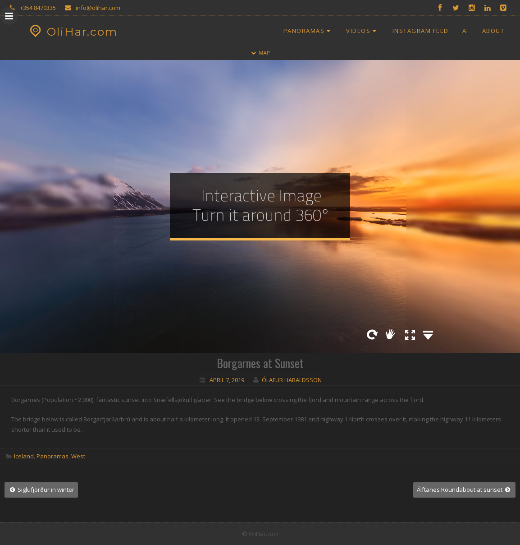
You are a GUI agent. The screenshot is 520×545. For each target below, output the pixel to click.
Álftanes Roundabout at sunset (464, 489)
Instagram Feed (420, 31)
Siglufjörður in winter (41, 489)
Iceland (24, 456)
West (78, 456)
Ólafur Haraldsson (292, 380)
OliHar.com (72, 31)
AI (465, 31)
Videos (362, 31)
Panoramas (308, 31)
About (493, 31)
